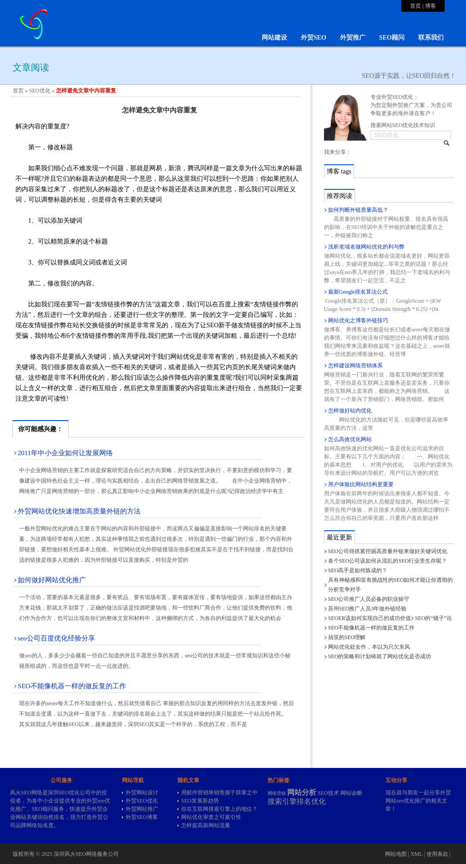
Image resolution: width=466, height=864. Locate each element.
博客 (430, 6)
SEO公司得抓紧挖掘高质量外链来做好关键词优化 (388, 551)
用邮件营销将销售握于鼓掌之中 (219, 792)
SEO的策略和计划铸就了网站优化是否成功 (379, 656)
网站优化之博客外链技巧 (358, 320)
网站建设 (274, 37)
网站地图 (396, 854)
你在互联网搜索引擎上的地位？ (219, 809)
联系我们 (431, 37)
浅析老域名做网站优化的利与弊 (366, 247)
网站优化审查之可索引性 (211, 817)
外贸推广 (352, 37)
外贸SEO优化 (142, 801)
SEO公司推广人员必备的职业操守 (369, 599)
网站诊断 (351, 793)
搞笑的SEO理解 (347, 637)
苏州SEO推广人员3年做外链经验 (367, 608)
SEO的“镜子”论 (433, 618)
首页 (415, 6)
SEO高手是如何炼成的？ (358, 570)
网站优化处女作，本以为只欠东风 (369, 647)
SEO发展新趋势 (200, 801)
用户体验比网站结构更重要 (361, 484)
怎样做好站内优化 (350, 410)
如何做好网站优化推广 (52, 580)
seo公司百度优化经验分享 (56, 638)
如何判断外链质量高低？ (358, 210)
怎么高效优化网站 (350, 439)
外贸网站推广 (142, 809)
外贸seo (95, 801)
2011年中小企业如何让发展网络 (65, 453)
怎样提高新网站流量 (205, 825)
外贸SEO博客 (142, 817)
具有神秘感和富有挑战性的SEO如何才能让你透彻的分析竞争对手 (390, 585)
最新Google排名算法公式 (358, 292)
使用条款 (437, 854)
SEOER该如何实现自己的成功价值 (369, 618)
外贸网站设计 (142, 792)
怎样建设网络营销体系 (355, 365)
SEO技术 (328, 793)
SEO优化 (40, 90)
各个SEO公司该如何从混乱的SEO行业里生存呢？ (387, 561)
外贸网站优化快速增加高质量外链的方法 (79, 511)
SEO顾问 (392, 37)
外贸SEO (313, 37)
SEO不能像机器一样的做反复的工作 (72, 686)
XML (416, 854)
